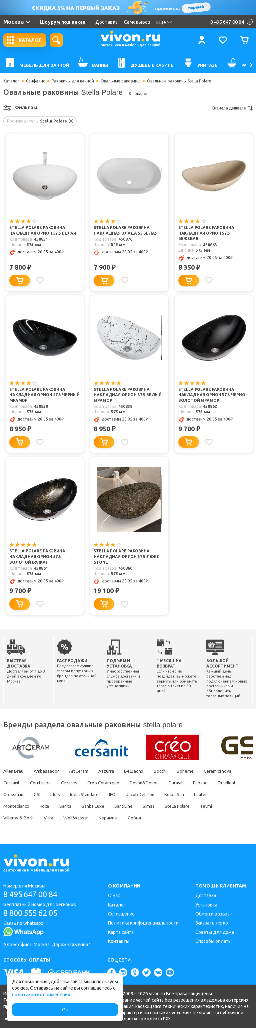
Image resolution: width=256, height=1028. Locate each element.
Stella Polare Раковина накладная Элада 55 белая (125, 231)
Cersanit (11, 782)
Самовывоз (137, 22)
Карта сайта (121, 932)
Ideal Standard (116, 794)
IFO (145, 794)
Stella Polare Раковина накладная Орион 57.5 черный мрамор (44, 395)
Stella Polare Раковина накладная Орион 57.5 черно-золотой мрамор (212, 395)
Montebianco (41, 806)
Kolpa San (210, 794)
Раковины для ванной (73, 81)
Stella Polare (208, 806)
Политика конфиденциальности (143, 923)
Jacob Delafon (174, 794)
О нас (114, 895)
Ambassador (48, 771)
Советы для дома (214, 932)
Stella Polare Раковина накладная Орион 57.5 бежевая (206, 233)
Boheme (192, 771)
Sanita (92, 806)
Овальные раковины (120, 81)
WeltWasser (101, 817)
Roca (71, 806)
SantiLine (152, 806)
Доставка (106, 22)
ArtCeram (81, 771)
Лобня (160, 817)
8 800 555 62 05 (32, 913)
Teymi (9, 817)
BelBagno (139, 771)
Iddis (86, 794)
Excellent (13, 794)
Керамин (134, 817)
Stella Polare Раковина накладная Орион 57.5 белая (42, 231)
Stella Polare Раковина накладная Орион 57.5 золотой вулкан (37, 557)
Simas (179, 806)
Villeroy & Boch (42, 817)
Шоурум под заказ (62, 22)
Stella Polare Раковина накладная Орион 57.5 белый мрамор (127, 395)
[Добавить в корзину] (19, 280)
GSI (67, 794)
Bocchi (166, 771)
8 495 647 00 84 (32, 894)
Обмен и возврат (214, 914)
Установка (206, 905)
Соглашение (121, 914)
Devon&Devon (149, 782)
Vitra (73, 817)
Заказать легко (211, 923)
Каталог (11, 81)
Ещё (164, 22)
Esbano (208, 782)
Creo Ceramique (107, 782)
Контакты (118, 941)
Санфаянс (35, 81)
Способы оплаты (213, 941)
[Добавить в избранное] (40, 280)
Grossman (43, 794)
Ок (65, 1009)
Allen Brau (14, 771)
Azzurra (109, 771)
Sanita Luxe (121, 806)
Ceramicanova (226, 771)
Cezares (71, 782)
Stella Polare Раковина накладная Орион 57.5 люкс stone (126, 557)
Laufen (10, 806)
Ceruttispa (41, 782)
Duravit (182, 782)
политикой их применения (41, 994)
